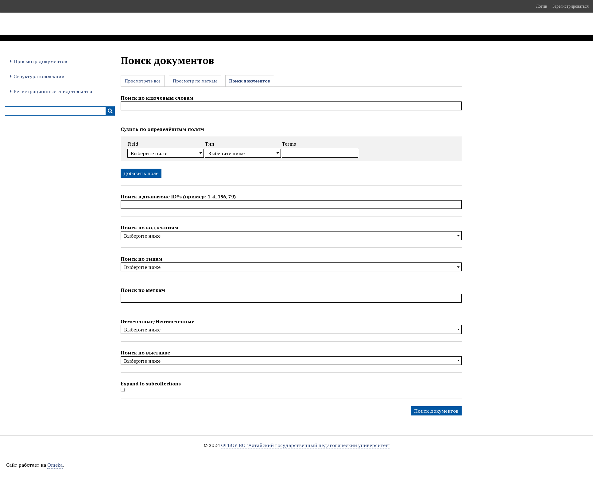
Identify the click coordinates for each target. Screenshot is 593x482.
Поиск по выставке (145, 352)
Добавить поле (141, 173)
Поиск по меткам (143, 290)
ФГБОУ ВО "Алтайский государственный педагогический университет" (305, 445)
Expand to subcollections (151, 383)
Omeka (55, 464)
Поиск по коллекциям (149, 227)
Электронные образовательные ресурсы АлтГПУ (114, 23)
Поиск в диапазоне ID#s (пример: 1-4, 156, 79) (178, 196)
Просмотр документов (40, 61)
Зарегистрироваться (570, 6)
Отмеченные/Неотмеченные (157, 321)
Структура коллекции (39, 76)
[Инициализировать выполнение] (110, 111)
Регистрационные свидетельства (53, 91)
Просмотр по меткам (195, 81)
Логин (541, 6)
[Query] (60, 111)
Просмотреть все (143, 81)
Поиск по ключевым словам (157, 97)
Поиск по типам (141, 258)
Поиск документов (249, 81)
